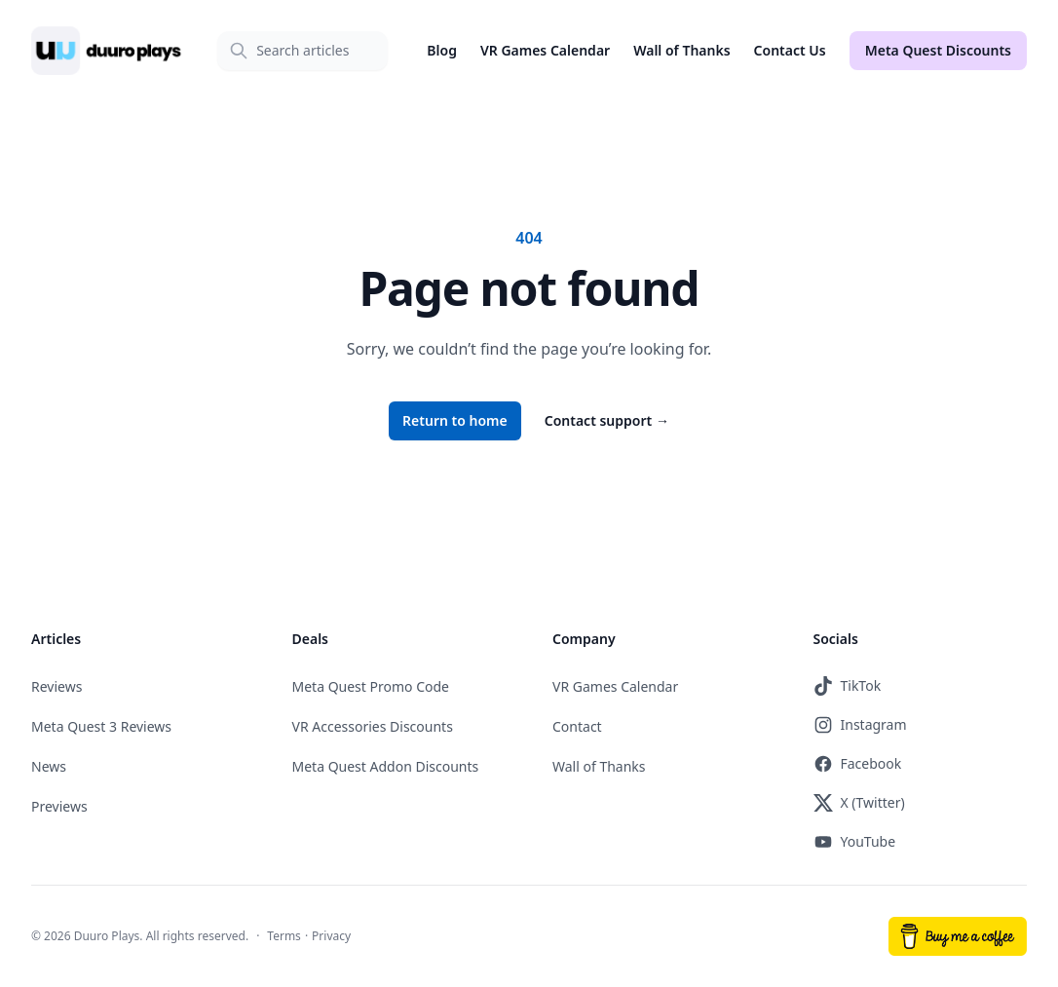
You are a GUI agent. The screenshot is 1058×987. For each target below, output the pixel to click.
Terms (284, 936)
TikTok (847, 686)
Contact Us (790, 50)
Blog (442, 50)
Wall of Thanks (681, 50)
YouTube (854, 842)
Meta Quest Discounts (938, 50)
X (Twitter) (859, 803)
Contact (577, 726)
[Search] (302, 50)
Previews (59, 806)
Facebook (857, 764)
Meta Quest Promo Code (371, 686)
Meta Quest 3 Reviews (101, 726)
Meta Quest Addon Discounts (385, 766)
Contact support (607, 420)
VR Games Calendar (545, 50)
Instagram (860, 725)
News (48, 766)
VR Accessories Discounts (372, 726)
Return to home (455, 420)
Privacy (331, 936)
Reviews (56, 686)
